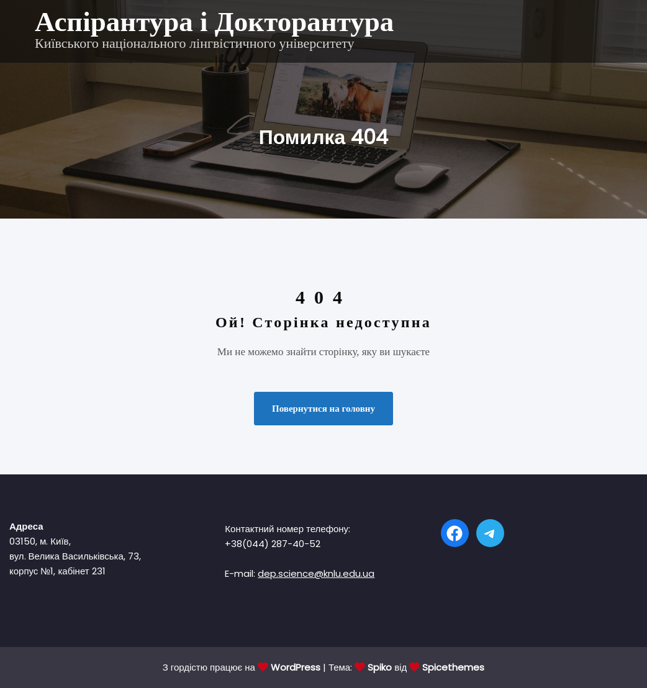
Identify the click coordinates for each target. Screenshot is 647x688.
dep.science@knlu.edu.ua (316, 573)
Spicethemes (453, 667)
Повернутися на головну (323, 409)
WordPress (295, 667)
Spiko (380, 667)
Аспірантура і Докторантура (214, 21)
